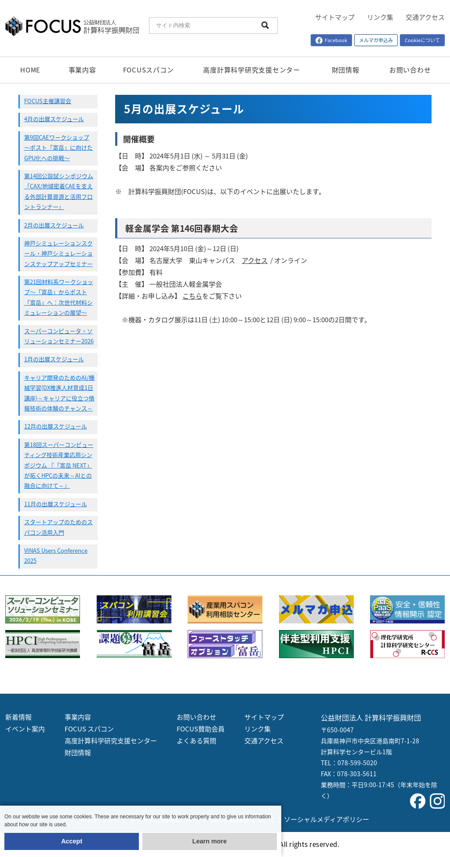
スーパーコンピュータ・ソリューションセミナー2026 (59, 336)
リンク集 (380, 17)
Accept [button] (71, 841)
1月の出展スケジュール (54, 359)
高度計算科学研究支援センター (251, 70)
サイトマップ (335, 17)
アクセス (255, 260)
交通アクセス (425, 17)
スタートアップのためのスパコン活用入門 (58, 527)
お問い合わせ (410, 70)
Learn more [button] (209, 841)
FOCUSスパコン (148, 70)
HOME (30, 70)
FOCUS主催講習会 (47, 101)
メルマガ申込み (376, 40)
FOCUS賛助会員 (201, 729)
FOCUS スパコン (89, 729)
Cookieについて (422, 40)
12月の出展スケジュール (55, 426)
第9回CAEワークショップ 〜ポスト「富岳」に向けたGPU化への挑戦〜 (58, 147)
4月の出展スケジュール (54, 119)
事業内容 (82, 70)
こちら (192, 296)
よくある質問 (196, 740)
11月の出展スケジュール (55, 504)
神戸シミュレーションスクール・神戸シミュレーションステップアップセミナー (58, 253)
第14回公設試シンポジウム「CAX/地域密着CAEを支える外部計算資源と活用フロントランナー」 (58, 191)
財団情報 (345, 70)
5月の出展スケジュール (184, 109)
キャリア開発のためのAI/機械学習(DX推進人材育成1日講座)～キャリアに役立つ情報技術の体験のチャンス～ (59, 392)
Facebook (331, 40)
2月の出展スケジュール (54, 225)
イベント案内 (25, 729)
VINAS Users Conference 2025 (55, 555)
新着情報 (18, 717)
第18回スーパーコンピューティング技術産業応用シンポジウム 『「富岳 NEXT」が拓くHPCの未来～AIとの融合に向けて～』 (58, 465)
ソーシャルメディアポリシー (326, 819)
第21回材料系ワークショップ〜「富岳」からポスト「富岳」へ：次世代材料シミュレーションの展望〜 (58, 297)
